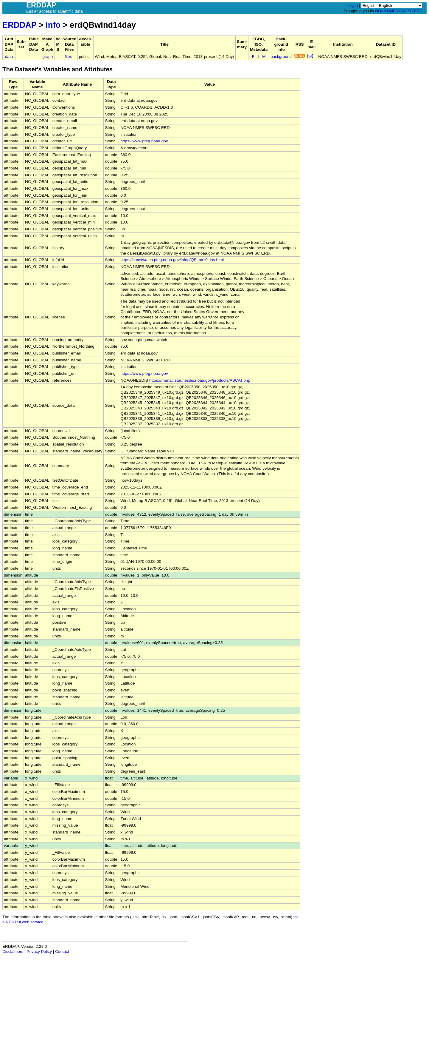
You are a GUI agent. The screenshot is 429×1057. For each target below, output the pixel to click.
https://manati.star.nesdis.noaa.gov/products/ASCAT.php (199, 380)
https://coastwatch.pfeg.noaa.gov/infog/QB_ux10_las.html (172, 260)
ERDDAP (19, 25)
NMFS (392, 11)
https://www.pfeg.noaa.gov (144, 141)
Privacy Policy (39, 951)
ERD (418, 11)
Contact (62, 951)
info (53, 25)
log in (353, 5)
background (281, 56)
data (9, 56)
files (68, 56)
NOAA (380, 11)
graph (48, 56)
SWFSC (406, 11)
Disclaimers (12, 951)
